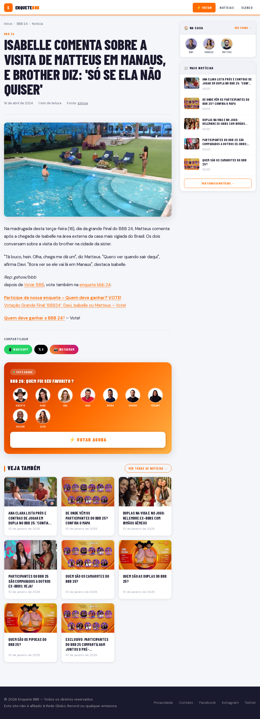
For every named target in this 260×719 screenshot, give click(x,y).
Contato (186, 702)
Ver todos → (243, 27)
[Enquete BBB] (21, 7)
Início (8, 24)
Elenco (246, 7)
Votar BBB (34, 284)
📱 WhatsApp (18, 349)
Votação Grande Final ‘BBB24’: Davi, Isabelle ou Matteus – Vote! (65, 305)
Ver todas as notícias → (148, 468)
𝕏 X (41, 349)
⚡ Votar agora (88, 439)
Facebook (207, 702)
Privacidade (163, 702)
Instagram (230, 702)
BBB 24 (22, 24)
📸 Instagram (64, 349)
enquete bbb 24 (95, 284)
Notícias (227, 7)
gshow (83, 103)
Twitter (250, 702)
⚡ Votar (204, 7)
